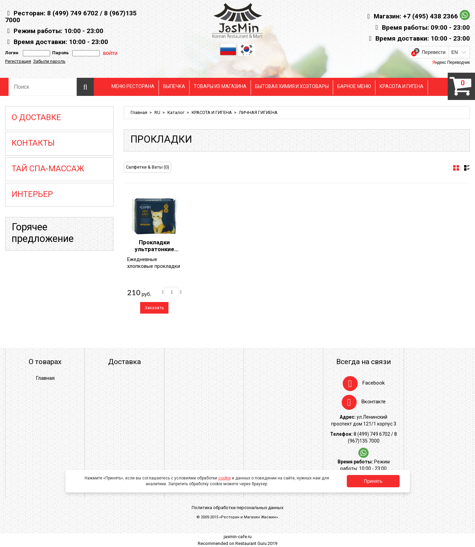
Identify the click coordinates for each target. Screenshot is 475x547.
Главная (139, 112)
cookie (224, 478)
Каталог (175, 112)
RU (157, 112)
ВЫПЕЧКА (174, 86)
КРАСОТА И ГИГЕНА (402, 86)
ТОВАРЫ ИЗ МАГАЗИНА (220, 86)
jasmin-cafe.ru (238, 536)
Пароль (59, 52)
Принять (373, 481)
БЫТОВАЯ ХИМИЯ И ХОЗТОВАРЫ (292, 86)
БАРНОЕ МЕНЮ (354, 86)
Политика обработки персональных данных (237, 507)
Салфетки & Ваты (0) (147, 167)
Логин (11, 52)
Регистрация (18, 61)
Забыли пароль (49, 61)
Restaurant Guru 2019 (256, 543)
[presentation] (456, 168)
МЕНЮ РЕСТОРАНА (133, 86)
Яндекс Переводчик (451, 62)
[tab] (456, 168)
